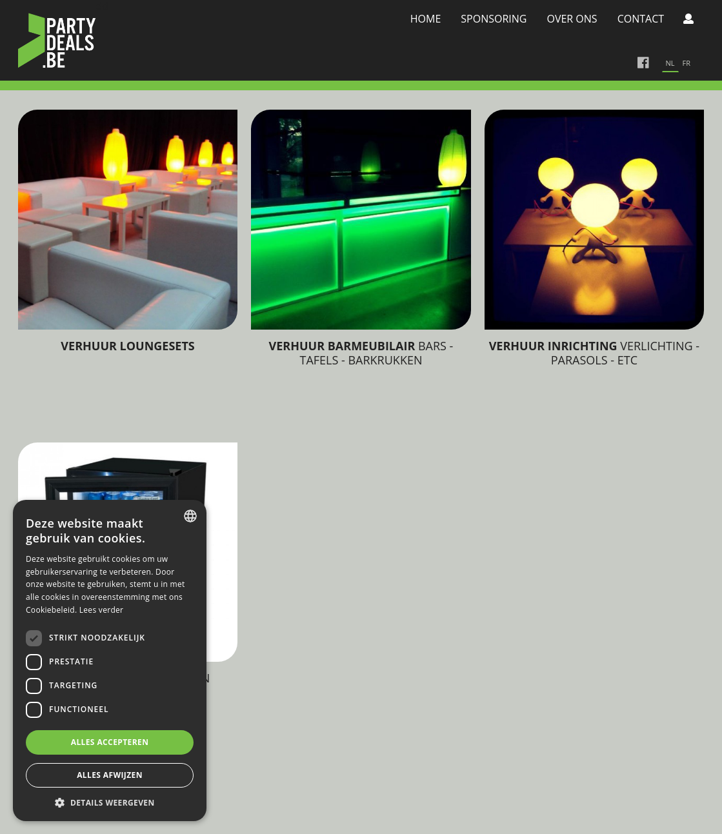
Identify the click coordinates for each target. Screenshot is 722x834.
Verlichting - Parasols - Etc (594, 353)
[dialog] (109, 660)
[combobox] (190, 516)
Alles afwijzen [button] (110, 774)
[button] (110, 802)
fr (686, 63)
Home (425, 19)
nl (670, 63)
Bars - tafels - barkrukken (361, 353)
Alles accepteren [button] (110, 742)
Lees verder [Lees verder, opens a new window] (101, 609)
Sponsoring (493, 19)
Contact (640, 19)
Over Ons (572, 19)
